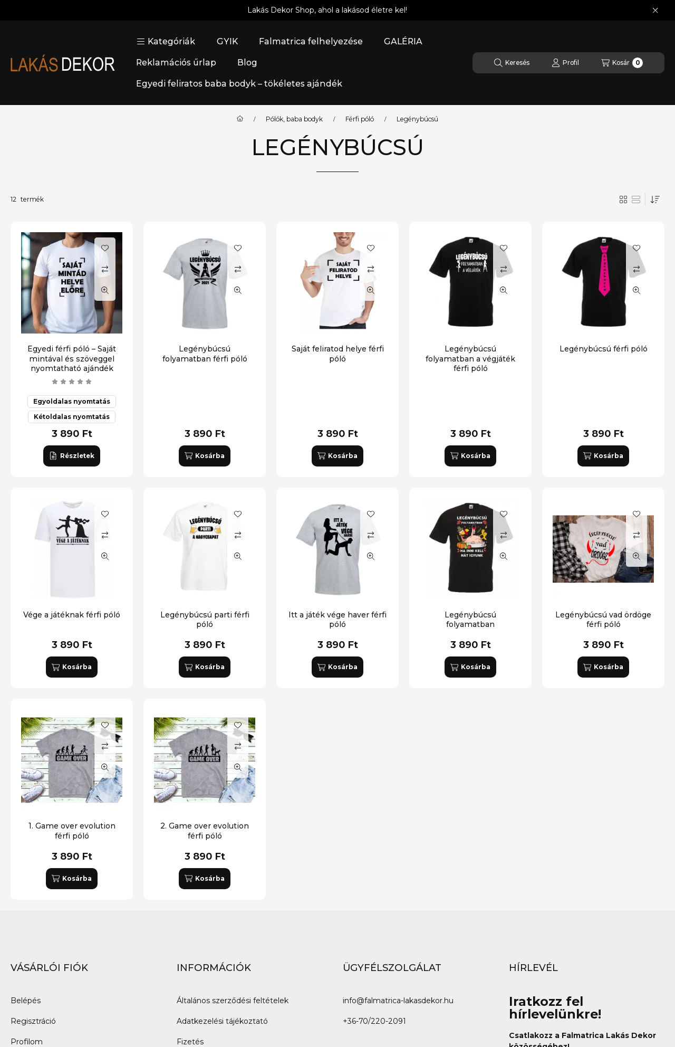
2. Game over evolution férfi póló (204, 830)
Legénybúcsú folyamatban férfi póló (204, 353)
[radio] (636, 199)
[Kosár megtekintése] (622, 62)
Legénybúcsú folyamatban (470, 619)
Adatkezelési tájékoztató (222, 1021)
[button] (166, 41)
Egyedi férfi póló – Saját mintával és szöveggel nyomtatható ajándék (71, 358)
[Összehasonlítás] (104, 269)
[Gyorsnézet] (104, 290)
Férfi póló (359, 119)
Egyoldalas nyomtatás (71, 401)
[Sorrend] (654, 199)
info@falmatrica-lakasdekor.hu (398, 1000)
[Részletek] (71, 456)
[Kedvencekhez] (104, 248)
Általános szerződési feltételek (232, 1000)
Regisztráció (33, 1021)
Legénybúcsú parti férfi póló (204, 619)
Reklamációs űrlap (176, 63)
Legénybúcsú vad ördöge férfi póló (603, 619)
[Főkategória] (240, 119)
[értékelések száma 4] (72, 381)
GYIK (227, 41)
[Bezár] (655, 10)
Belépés (26, 1000)
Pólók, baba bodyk (294, 119)
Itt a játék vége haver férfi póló (337, 619)
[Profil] (565, 62)
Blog (247, 63)
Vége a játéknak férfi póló (71, 615)
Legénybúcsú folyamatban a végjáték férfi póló (470, 358)
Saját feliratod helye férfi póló (338, 353)
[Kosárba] (204, 456)
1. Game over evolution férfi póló (71, 830)
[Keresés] (512, 62)
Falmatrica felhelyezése (311, 41)
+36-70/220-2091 (374, 1021)
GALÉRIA (403, 41)
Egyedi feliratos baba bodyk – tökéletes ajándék (239, 84)
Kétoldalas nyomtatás (72, 417)
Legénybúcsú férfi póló (604, 349)
